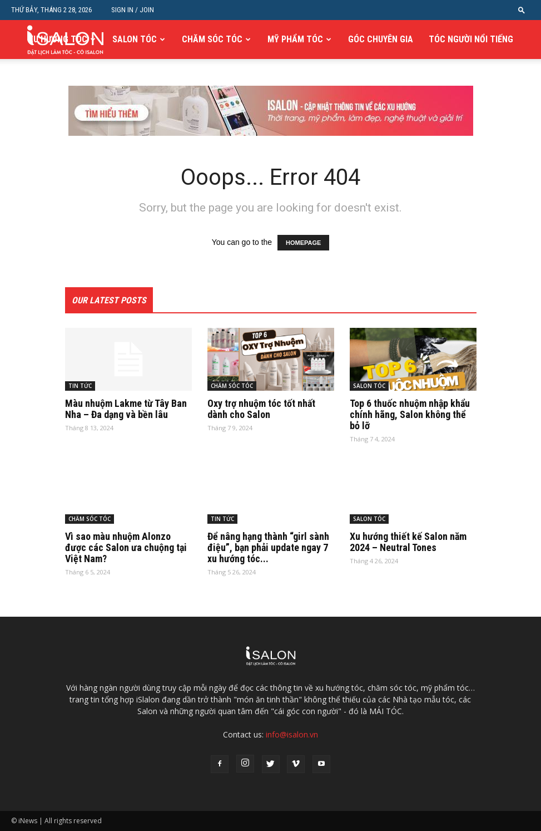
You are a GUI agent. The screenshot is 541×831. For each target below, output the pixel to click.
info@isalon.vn (292, 734)
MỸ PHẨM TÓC (295, 39)
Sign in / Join (132, 10)
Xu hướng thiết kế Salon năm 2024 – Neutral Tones (408, 541)
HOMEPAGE (303, 242)
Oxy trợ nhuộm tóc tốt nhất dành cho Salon (261, 408)
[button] (521, 10)
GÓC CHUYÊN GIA (380, 39)
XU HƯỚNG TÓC (57, 39)
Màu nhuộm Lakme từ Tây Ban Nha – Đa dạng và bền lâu (126, 408)
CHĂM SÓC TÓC (212, 39)
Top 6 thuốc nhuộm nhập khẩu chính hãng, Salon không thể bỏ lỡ (410, 414)
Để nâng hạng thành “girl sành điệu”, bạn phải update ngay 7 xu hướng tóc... (268, 547)
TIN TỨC (80, 386)
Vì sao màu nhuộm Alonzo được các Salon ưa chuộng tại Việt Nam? (126, 547)
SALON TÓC (134, 39)
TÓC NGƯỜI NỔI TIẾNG (471, 39)
